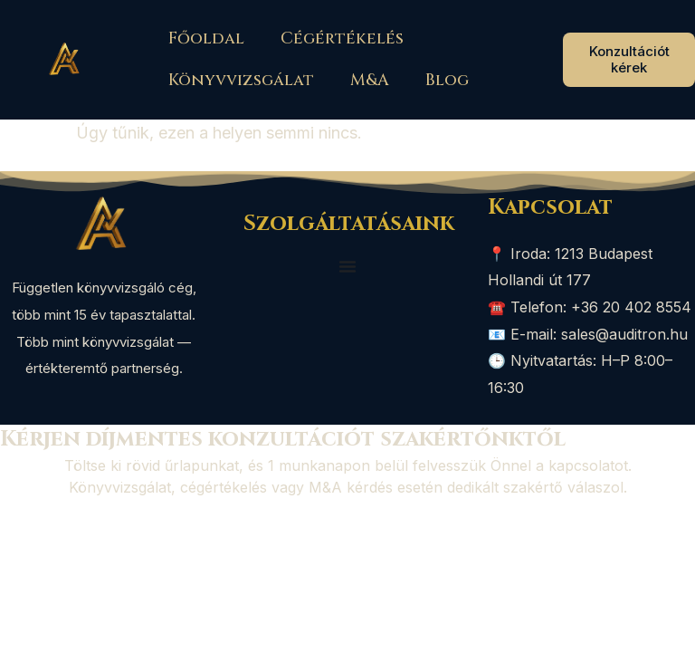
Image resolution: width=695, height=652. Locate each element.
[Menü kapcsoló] (347, 266)
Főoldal (206, 38)
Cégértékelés (342, 38)
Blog (447, 80)
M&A (369, 80)
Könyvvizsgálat (241, 80)
